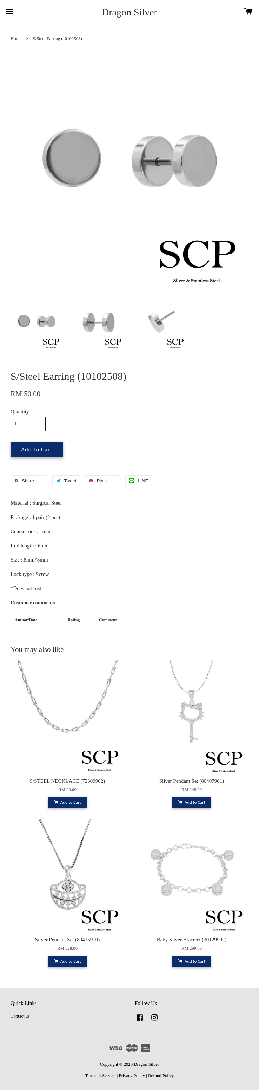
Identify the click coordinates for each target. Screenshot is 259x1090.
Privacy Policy (132, 1075)
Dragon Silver (129, 12)
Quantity (20, 412)
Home (16, 38)
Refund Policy (161, 1075)
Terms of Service (100, 1075)
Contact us (20, 1016)
